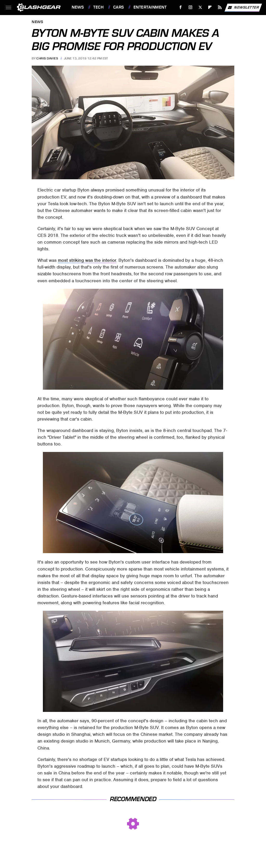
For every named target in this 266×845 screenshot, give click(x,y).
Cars (118, 7)
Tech (98, 7)
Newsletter (243, 7)
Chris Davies (47, 58)
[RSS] (220, 7)
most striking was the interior (87, 260)
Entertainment (150, 7)
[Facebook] (180, 7)
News (78, 7)
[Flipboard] (210, 7)
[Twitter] (200, 7)
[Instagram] (190, 7)
